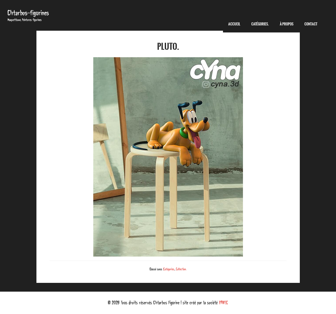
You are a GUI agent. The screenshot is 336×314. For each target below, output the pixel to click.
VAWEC (223, 302)
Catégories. (169, 269)
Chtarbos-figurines (28, 13)
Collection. (181, 269)
